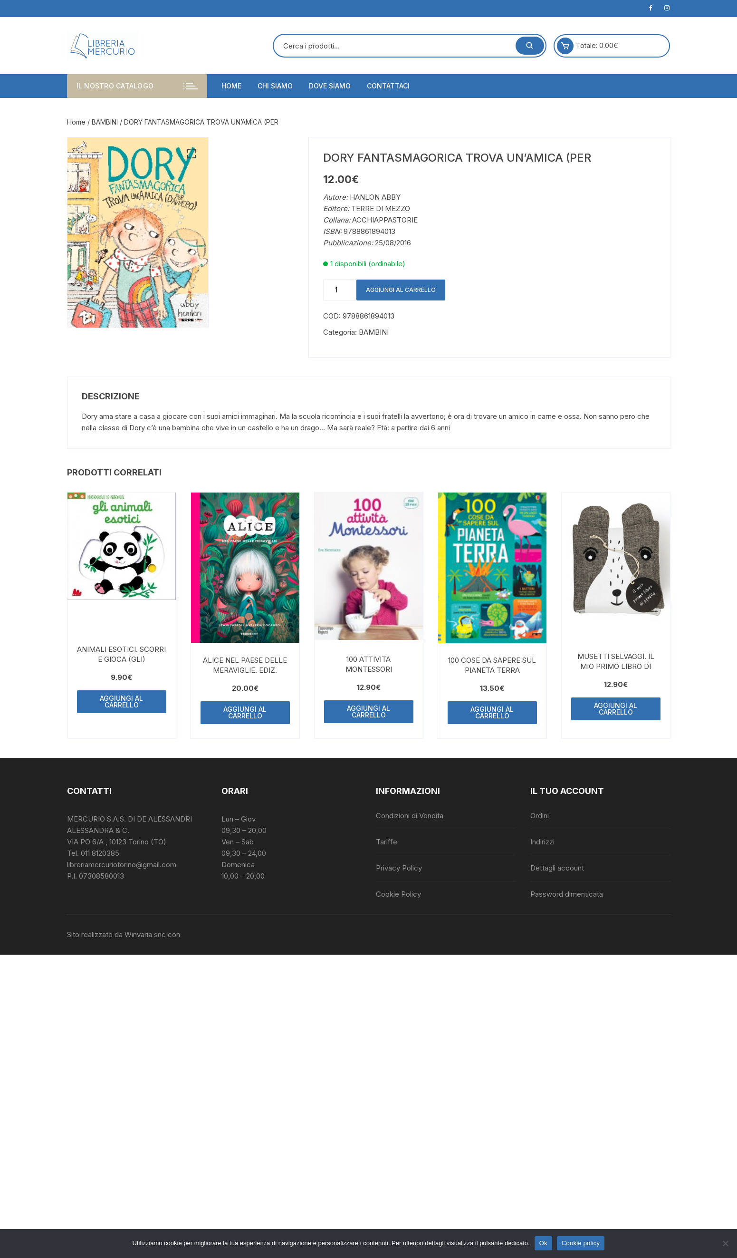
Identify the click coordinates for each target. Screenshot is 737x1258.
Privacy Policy (399, 867)
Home (231, 86)
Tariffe (386, 841)
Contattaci (388, 86)
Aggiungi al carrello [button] (121, 701)
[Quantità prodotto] (339, 290)
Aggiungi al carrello (401, 289)
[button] (191, 154)
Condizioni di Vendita (409, 815)
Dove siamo (330, 86)
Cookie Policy (398, 894)
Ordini (539, 815)
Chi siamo (275, 86)
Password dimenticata (566, 894)
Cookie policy (581, 1243)
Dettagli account (557, 867)
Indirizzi (542, 841)
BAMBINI (105, 122)
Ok (543, 1243)
